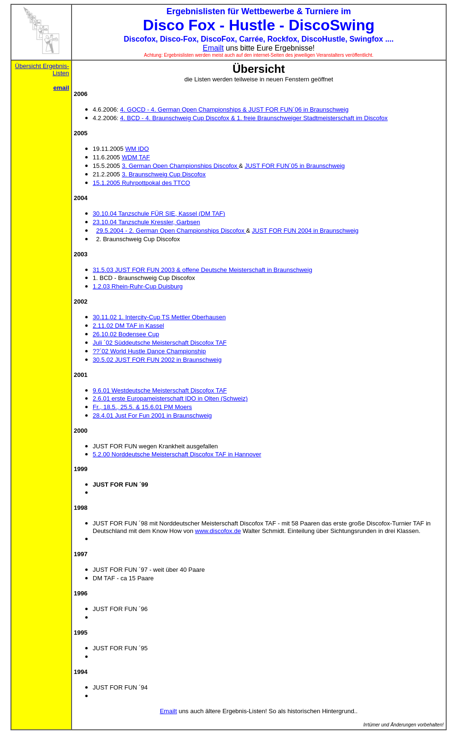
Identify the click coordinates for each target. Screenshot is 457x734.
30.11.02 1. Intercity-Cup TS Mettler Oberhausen (159, 317)
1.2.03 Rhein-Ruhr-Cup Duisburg (138, 286)
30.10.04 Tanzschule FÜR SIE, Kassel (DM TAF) (159, 213)
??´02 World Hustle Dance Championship (149, 351)
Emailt (213, 48)
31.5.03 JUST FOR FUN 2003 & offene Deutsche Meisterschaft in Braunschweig (202, 269)
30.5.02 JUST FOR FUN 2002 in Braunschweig (157, 359)
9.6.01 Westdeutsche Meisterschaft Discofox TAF (160, 390)
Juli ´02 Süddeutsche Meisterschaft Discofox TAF (160, 342)
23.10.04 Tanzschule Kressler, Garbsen (146, 222)
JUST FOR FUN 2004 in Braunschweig (305, 230)
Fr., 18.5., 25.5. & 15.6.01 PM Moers (142, 407)
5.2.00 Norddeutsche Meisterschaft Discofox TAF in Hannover (177, 454)
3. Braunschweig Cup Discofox (164, 174)
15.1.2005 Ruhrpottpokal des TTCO (141, 182)
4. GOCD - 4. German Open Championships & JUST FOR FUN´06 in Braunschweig (234, 109)
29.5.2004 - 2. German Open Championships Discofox (171, 230)
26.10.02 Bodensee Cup (126, 334)
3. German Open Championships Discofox (180, 165)
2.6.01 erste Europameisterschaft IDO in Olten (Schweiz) (170, 398)
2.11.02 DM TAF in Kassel (128, 325)
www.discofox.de (218, 530)
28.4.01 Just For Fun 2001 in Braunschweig (152, 415)
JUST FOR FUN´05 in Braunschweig (295, 165)
